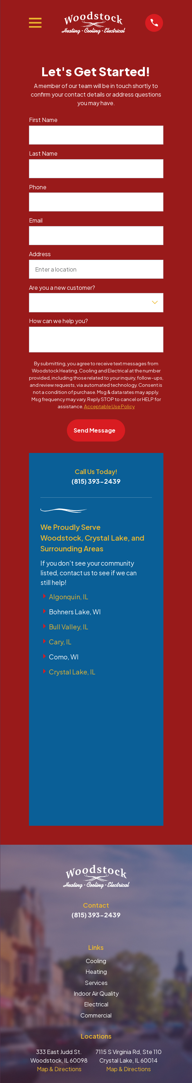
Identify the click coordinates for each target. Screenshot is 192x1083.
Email (36, 220)
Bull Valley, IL (68, 627)
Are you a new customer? (62, 287)
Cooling (96, 826)
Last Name (43, 153)
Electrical (96, 869)
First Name (43, 119)
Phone (37, 187)
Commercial (96, 880)
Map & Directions (59, 934)
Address (40, 253)
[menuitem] (96, 1022)
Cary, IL (60, 642)
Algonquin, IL (68, 596)
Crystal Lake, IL (72, 672)
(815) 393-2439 (96, 481)
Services (96, 848)
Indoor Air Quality (96, 859)
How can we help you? (58, 320)
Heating (96, 837)
